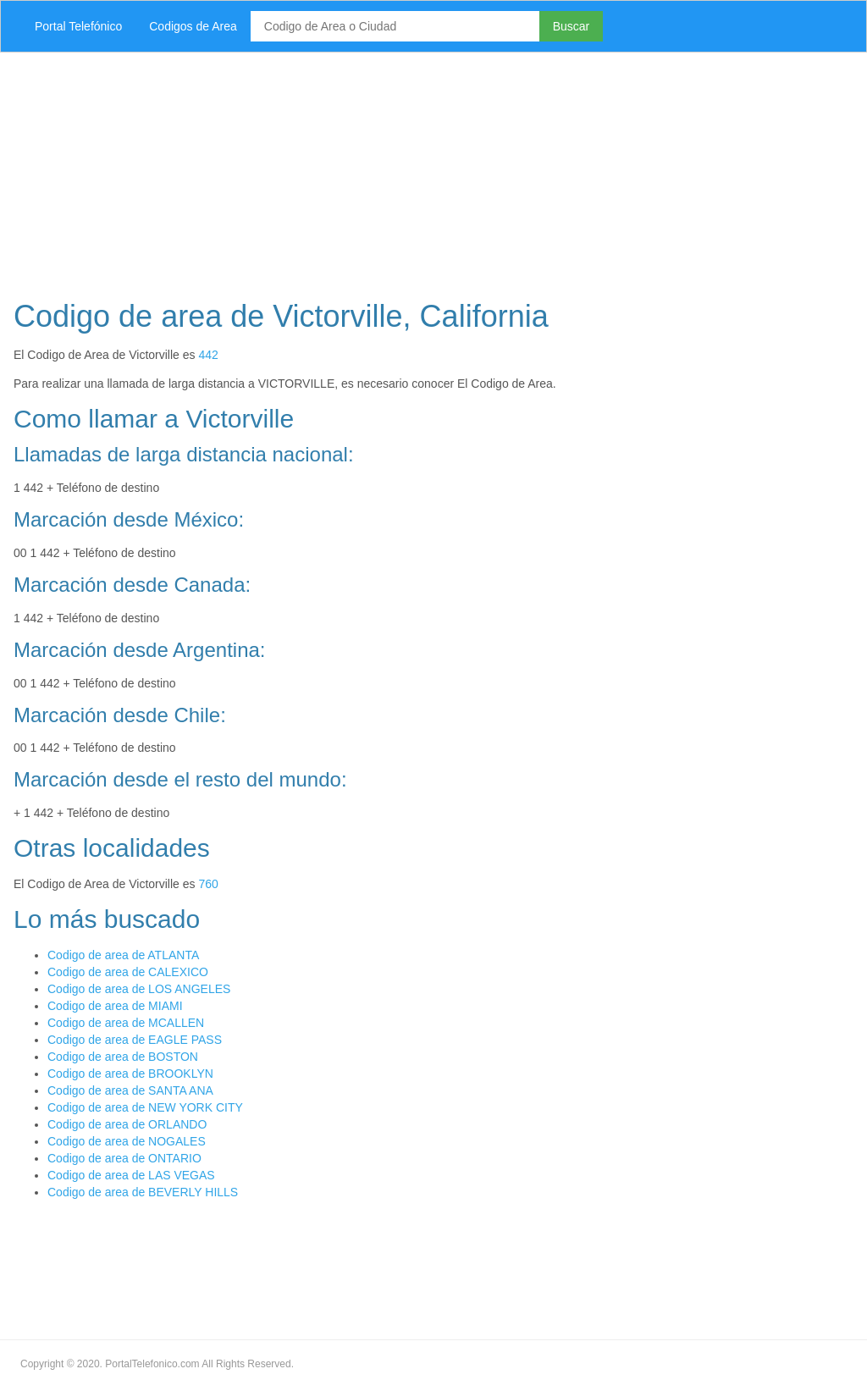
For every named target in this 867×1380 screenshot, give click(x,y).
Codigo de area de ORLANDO (127, 1124)
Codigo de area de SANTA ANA (130, 1090)
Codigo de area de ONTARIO (124, 1158)
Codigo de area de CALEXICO (127, 972)
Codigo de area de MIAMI (115, 1006)
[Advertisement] (433, 171)
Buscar (571, 26)
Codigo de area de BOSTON (122, 1056)
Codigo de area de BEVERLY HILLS (142, 1192)
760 (208, 884)
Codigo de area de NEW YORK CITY (145, 1107)
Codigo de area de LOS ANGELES (138, 989)
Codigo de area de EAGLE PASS (134, 1039)
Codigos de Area (193, 26)
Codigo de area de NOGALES (126, 1141)
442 (208, 355)
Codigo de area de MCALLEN (125, 1022)
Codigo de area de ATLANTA (123, 955)
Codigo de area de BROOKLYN (130, 1073)
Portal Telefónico (78, 26)
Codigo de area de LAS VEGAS (131, 1175)
